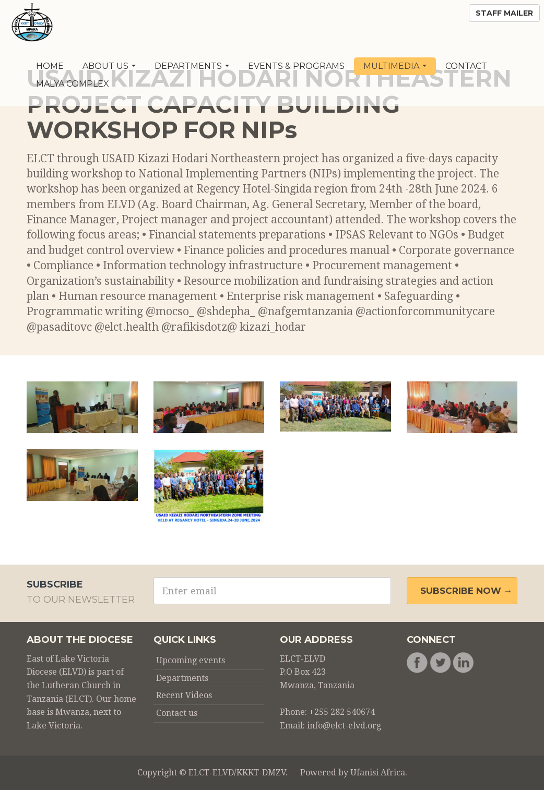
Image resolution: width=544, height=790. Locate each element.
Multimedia (395, 66)
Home (50, 66)
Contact (466, 66)
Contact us (176, 713)
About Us (109, 66)
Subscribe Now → (466, 590)
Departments (192, 66)
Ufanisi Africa (377, 772)
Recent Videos (184, 695)
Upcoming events (190, 660)
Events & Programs (296, 66)
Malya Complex (72, 84)
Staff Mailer (504, 13)
